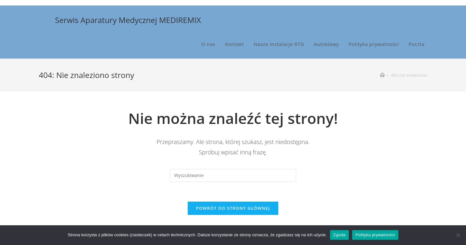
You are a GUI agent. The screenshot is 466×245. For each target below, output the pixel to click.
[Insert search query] (233, 175)
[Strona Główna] (382, 75)
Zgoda (339, 234)
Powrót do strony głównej (233, 208)
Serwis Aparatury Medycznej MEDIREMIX (128, 20)
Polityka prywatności (375, 234)
